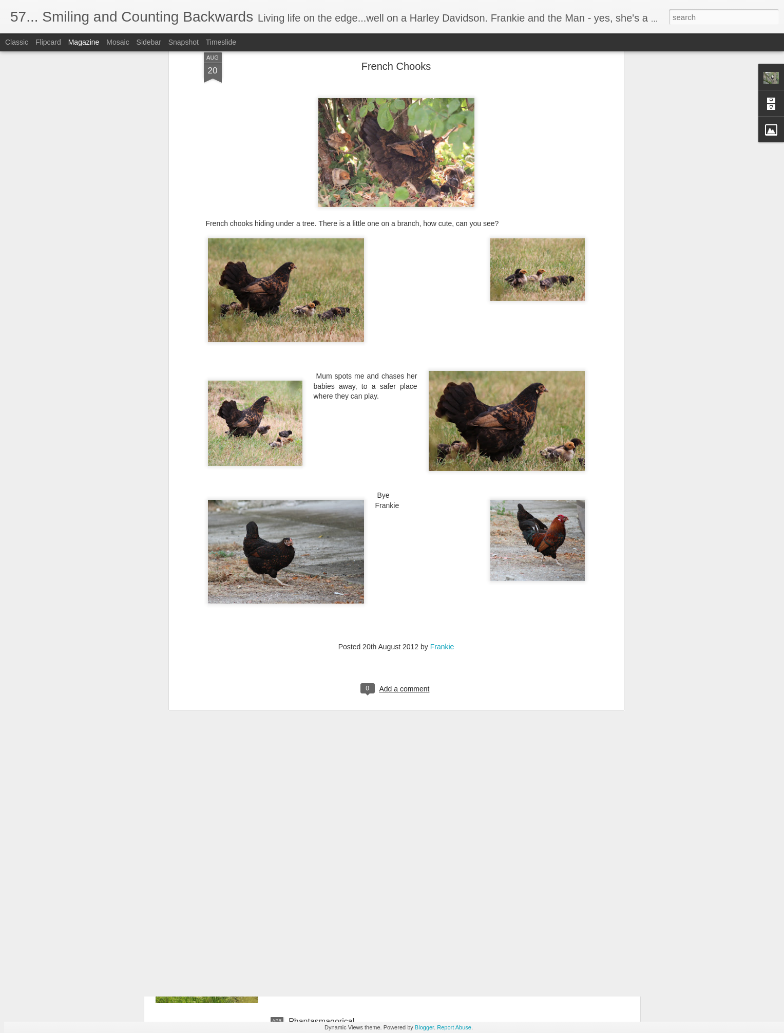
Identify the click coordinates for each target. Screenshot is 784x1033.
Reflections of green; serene (340, 904)
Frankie (442, 544)
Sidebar (149, 42)
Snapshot (183, 42)
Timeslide (221, 42)
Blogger (424, 1027)
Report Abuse (454, 1027)
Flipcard (48, 42)
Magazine (84, 42)
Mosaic (117, 42)
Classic (16, 42)
